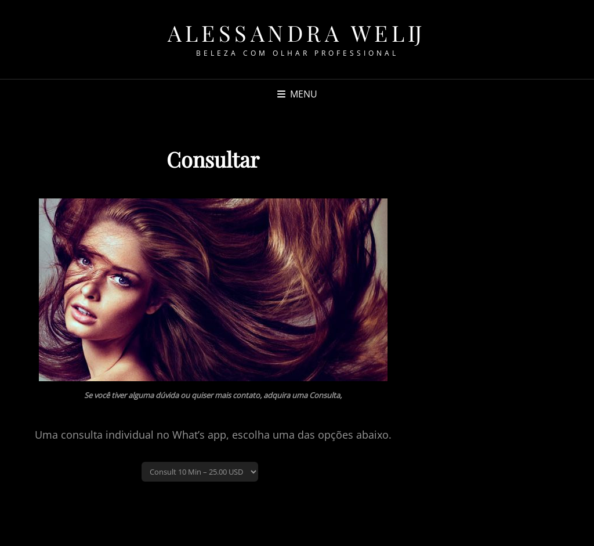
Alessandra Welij (297, 33)
